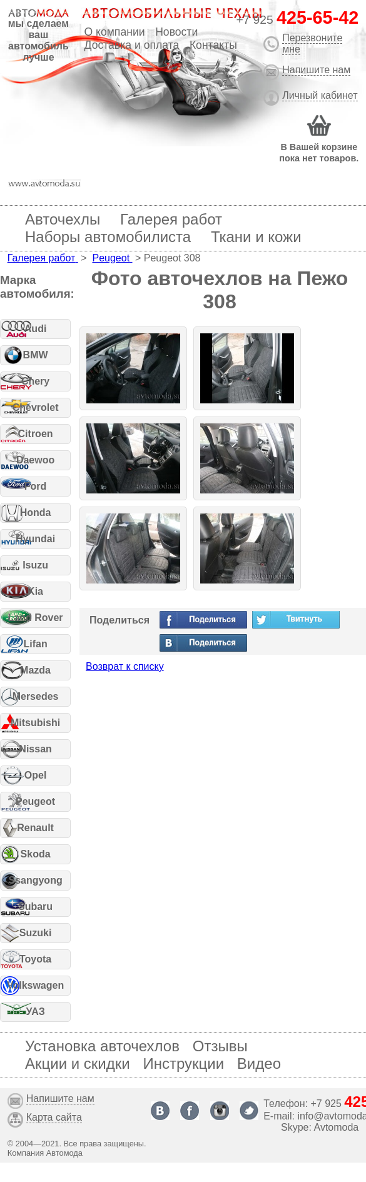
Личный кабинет (319, 95)
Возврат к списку (125, 666)
